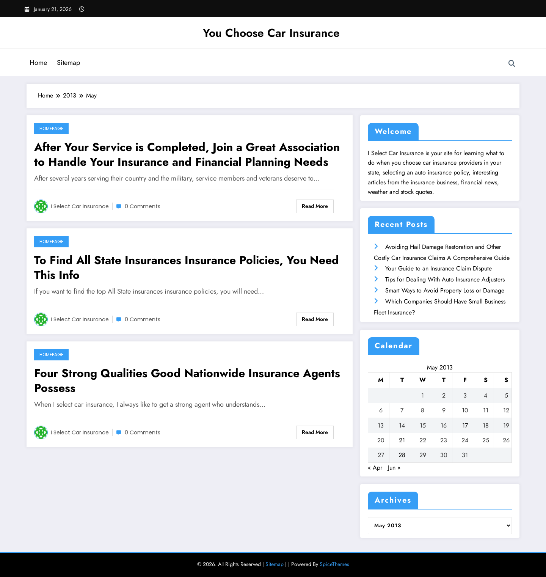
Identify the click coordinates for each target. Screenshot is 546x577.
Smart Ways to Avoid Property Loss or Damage (444, 290)
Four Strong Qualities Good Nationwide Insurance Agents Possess (187, 380)
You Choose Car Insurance (271, 33)
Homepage (51, 128)
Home (38, 63)
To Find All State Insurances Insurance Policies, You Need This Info (186, 267)
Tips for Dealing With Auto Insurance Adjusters (445, 279)
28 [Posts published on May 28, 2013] (402, 455)
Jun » (394, 467)
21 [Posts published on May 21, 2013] (402, 440)
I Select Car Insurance (80, 206)
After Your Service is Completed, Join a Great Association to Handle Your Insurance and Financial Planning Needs (187, 154)
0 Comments (142, 206)
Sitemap (68, 63)
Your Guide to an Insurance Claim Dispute (438, 268)
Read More (315, 206)
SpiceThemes (334, 564)
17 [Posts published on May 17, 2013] (465, 425)
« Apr (375, 467)
